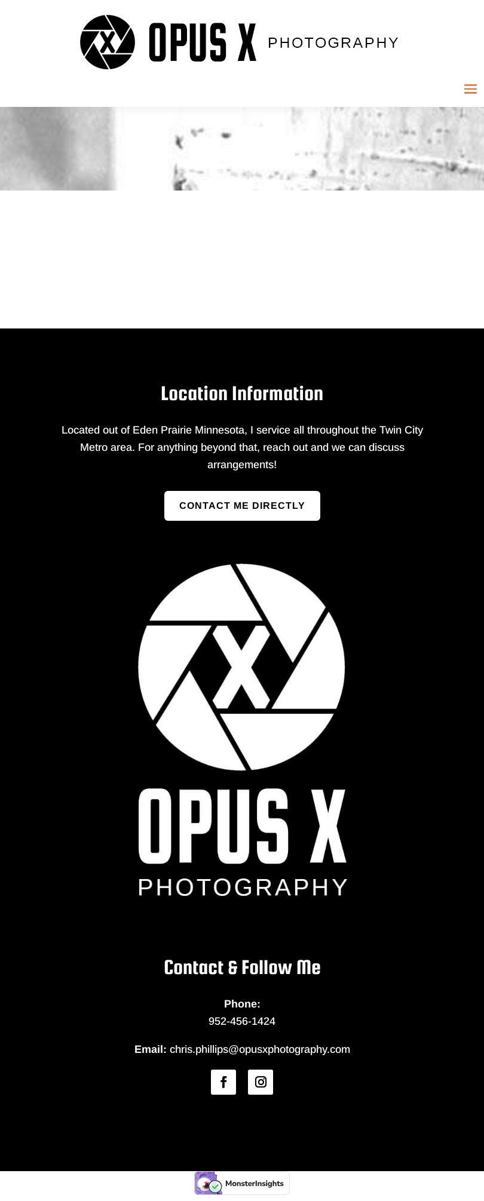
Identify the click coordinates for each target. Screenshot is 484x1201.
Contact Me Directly (242, 505)
